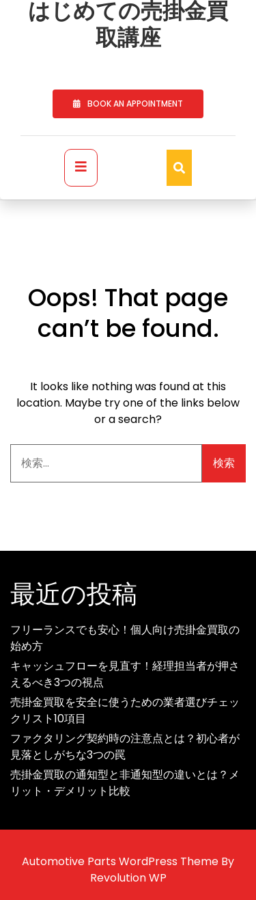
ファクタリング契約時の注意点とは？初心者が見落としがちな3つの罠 (125, 747)
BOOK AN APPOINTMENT (128, 103)
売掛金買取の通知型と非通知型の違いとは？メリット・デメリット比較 (125, 783)
